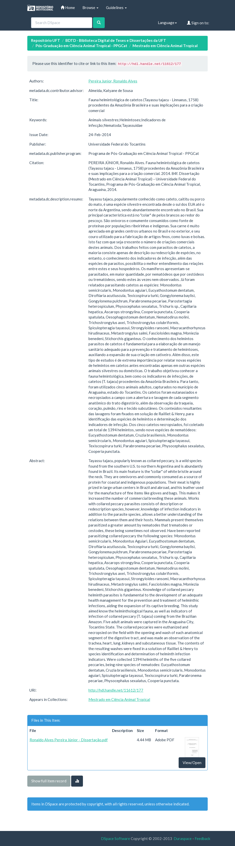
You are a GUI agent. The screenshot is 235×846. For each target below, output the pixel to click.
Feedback (202, 838)
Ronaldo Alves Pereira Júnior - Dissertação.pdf (69, 739)
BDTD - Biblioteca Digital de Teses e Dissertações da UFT (115, 40)
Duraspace (183, 838)
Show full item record (48, 781)
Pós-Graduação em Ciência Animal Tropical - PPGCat (81, 45)
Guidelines (116, 7)
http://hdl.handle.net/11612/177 (115, 690)
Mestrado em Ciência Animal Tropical (165, 45)
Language (167, 22)
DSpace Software (115, 838)
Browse (90, 7)
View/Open (192, 762)
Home (68, 7)
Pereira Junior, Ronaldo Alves (112, 81)
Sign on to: (198, 23)
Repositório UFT (45, 40)
